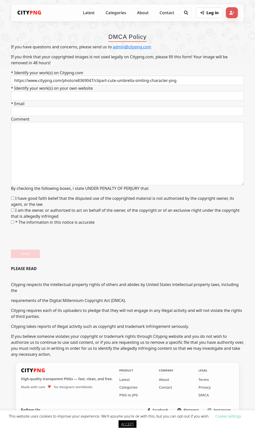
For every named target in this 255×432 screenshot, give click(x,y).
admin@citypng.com (132, 47)
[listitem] (158, 410)
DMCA (203, 395)
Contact (167, 12)
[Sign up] (232, 12)
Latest (89, 12)
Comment (20, 119)
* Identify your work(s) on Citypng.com (47, 72)
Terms (203, 379)
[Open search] (186, 13)
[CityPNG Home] (29, 12)
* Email (17, 103)
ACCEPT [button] (127, 424)
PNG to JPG (128, 395)
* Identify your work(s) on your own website (52, 88)
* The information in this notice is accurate (53, 222)
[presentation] (49, 237)
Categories (116, 12)
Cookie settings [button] (228, 416)
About (142, 12)
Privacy (204, 387)
